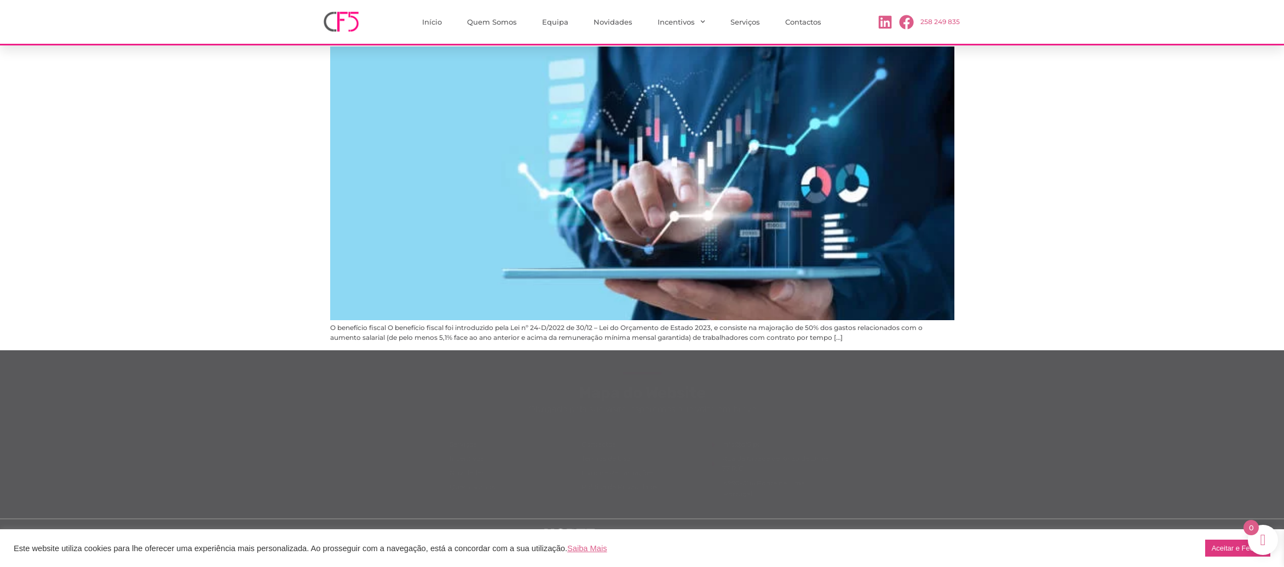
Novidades (613, 22)
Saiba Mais (587, 548)
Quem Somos (492, 22)
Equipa (555, 22)
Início (432, 22)
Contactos (803, 22)
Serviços (745, 22)
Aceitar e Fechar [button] (1238, 548)
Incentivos (681, 22)
